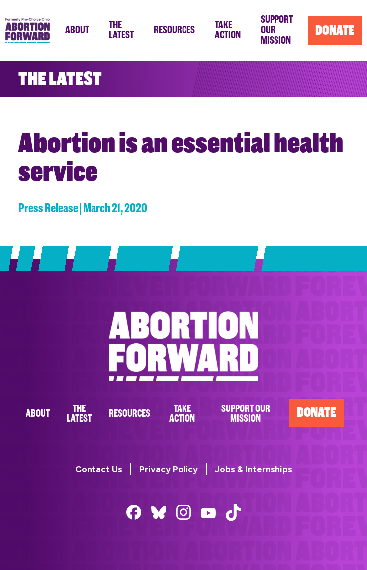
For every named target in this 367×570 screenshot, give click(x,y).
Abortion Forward (27, 30)
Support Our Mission (245, 414)
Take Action (182, 414)
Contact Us (98, 469)
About (38, 413)
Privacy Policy (168, 469)
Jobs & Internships (253, 469)
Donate (316, 413)
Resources (129, 413)
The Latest (79, 414)
